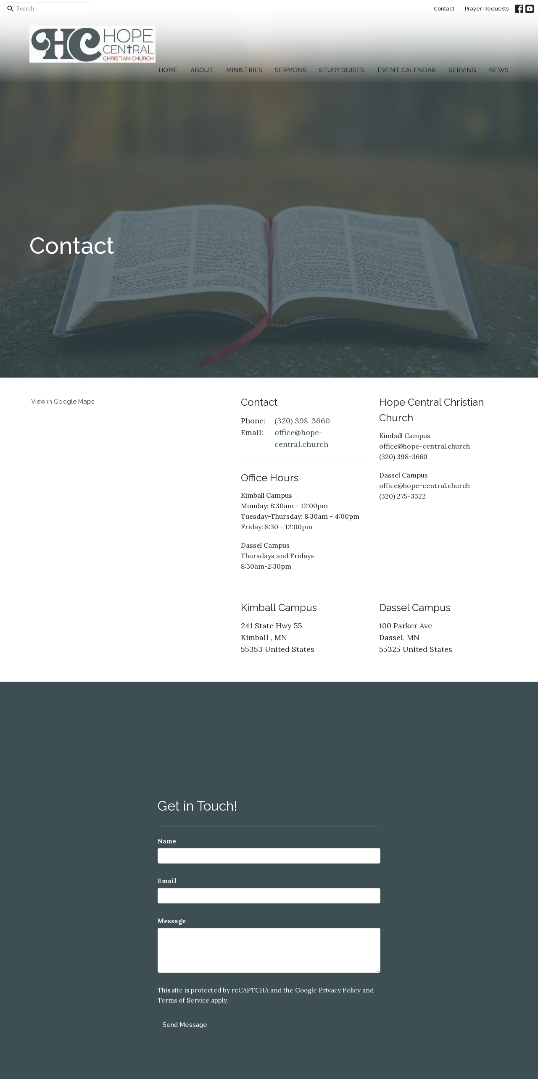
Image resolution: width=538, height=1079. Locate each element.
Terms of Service (183, 1000)
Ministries (244, 70)
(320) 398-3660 (302, 420)
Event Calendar (406, 70)
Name (167, 841)
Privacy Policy (340, 990)
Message (172, 921)
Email (167, 881)
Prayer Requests (487, 8)
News (499, 70)
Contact (444, 8)
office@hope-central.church (301, 438)
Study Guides (342, 70)
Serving (462, 70)
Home (168, 70)
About (202, 70)
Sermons (290, 70)
